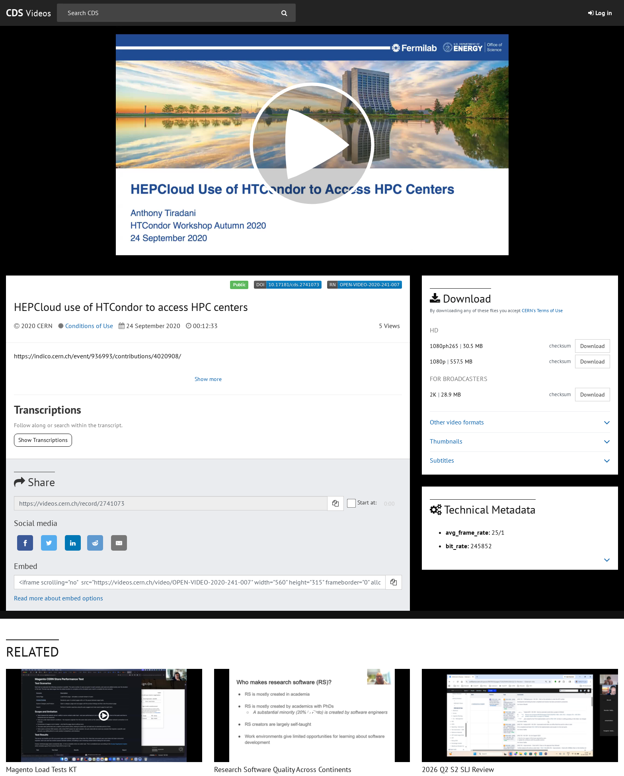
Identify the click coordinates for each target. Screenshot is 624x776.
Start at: (362, 503)
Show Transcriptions (43, 440)
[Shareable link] (171, 503)
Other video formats (520, 422)
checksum (560, 345)
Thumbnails (520, 441)
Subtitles (520, 460)
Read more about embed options (58, 598)
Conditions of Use (89, 326)
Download (592, 346)
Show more (208, 379)
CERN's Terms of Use (542, 310)
